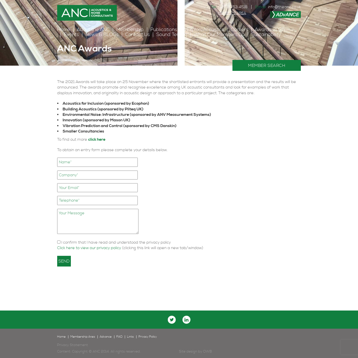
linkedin (186, 320)
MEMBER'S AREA (232, 13)
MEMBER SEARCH (266, 65)
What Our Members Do (219, 35)
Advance (106, 336)
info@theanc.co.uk (284, 6)
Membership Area (82, 336)
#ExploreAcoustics (204, 30)
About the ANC (93, 30)
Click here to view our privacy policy (89, 247)
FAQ (119, 336)
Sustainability (266, 35)
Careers (239, 30)
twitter (172, 320)
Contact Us (137, 35)
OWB (207, 351)
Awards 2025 (270, 30)
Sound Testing (171, 35)
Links (130, 336)
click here (96, 139)
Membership (130, 30)
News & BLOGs (102, 35)
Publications (163, 30)
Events (71, 35)
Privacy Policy (147, 336)
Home (63, 30)
